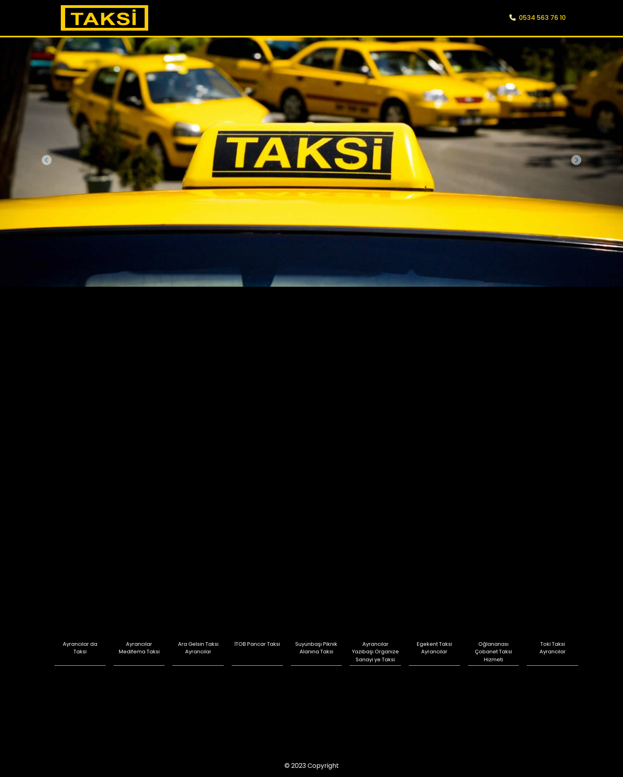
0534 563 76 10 (537, 17)
